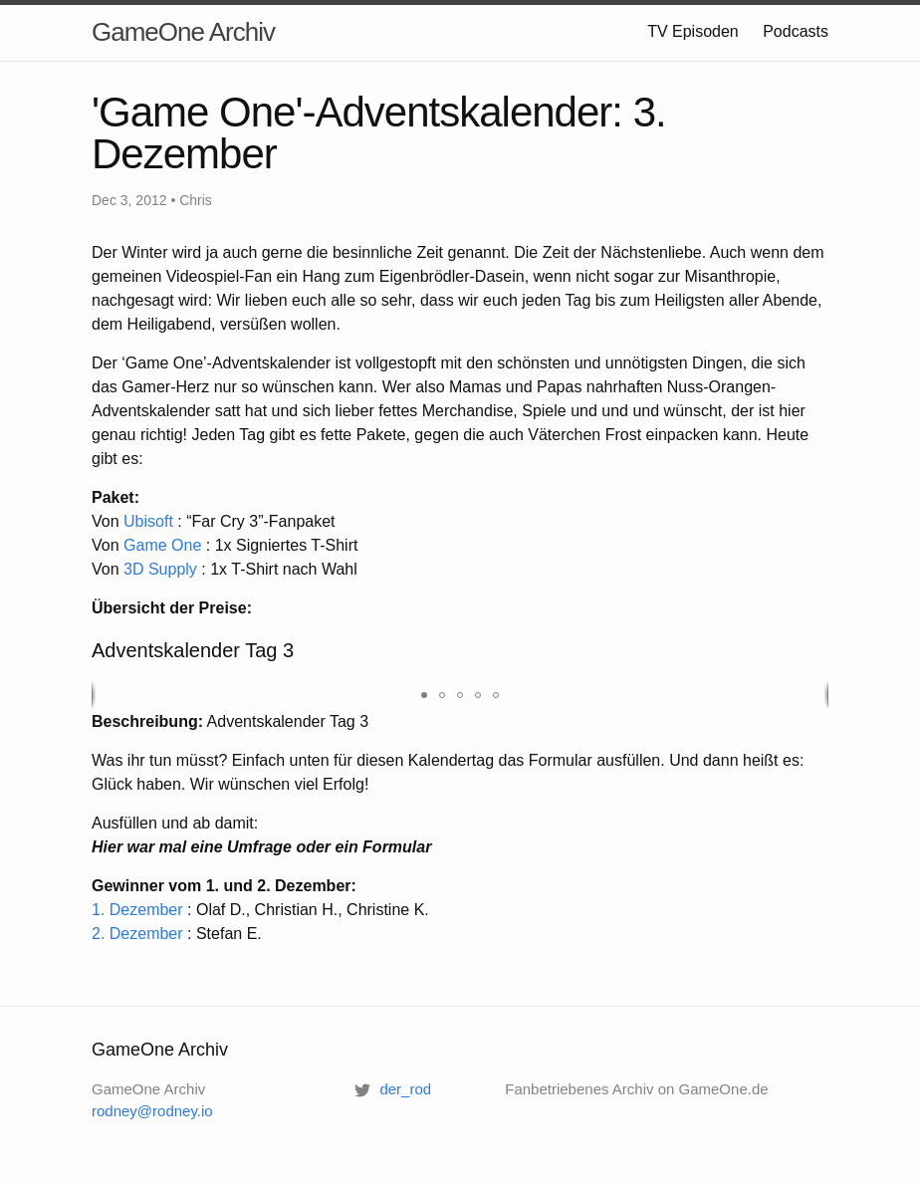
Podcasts (795, 31)
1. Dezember (137, 909)
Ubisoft (148, 521)
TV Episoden (693, 31)
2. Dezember (137, 933)
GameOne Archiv (183, 32)
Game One (162, 545)
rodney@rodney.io (152, 1110)
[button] (424, 695)
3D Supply (160, 569)
